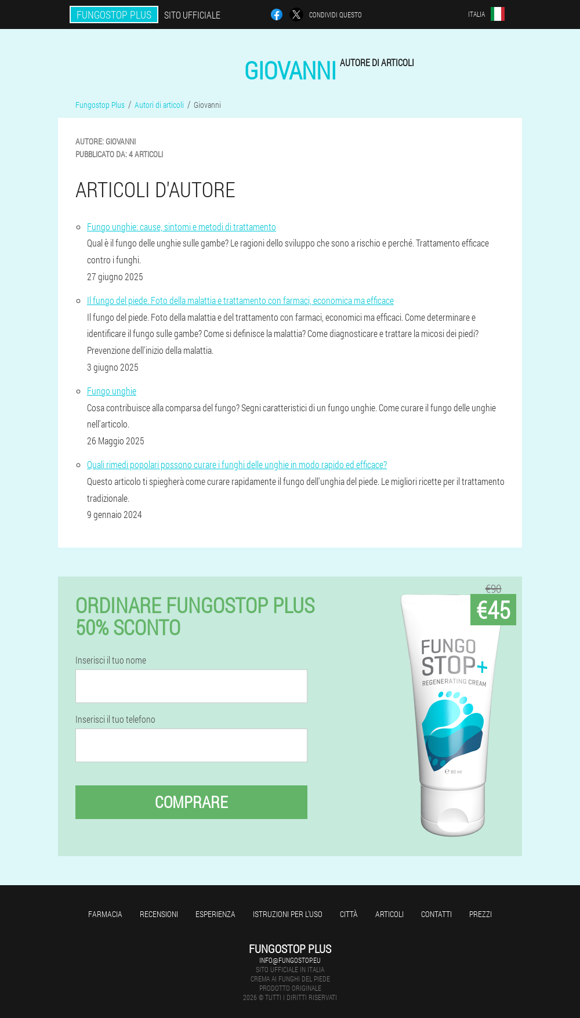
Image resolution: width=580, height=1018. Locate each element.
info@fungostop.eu (290, 960)
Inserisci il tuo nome (110, 660)
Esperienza (215, 913)
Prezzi (480, 913)
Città (349, 913)
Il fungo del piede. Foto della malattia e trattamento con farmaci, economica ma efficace (240, 300)
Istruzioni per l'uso (287, 913)
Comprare (191, 802)
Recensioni (159, 913)
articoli (389, 913)
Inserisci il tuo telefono (115, 719)
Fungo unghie (111, 391)
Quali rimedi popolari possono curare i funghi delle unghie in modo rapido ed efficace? (237, 464)
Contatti (436, 913)
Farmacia (105, 913)
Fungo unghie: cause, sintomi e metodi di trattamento (181, 226)
